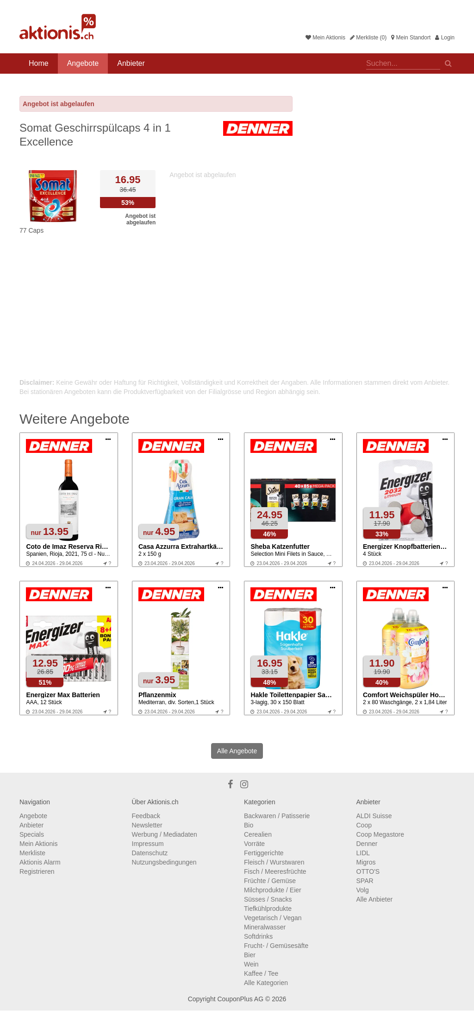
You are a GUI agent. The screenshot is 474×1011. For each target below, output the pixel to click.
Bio (248, 825)
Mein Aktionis (325, 37)
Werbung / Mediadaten (164, 834)
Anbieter (131, 63)
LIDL (363, 853)
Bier (250, 955)
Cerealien (258, 834)
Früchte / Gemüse (270, 880)
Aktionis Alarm (40, 862)
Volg (362, 890)
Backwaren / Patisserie (277, 816)
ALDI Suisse (374, 816)
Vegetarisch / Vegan (273, 918)
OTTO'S (368, 871)
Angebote (83, 63)
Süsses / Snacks (268, 899)
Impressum (148, 843)
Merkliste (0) (368, 37)
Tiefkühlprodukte (268, 908)
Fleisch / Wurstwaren (274, 862)
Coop (364, 825)
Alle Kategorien (266, 982)
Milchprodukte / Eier (272, 890)
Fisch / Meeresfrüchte (275, 871)
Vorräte (254, 843)
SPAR (365, 880)
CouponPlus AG (240, 999)
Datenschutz (150, 853)
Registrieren (36, 871)
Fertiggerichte (264, 853)
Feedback (146, 816)
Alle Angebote (237, 751)
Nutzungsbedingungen (164, 862)
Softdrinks (258, 936)
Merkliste (32, 853)
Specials (31, 834)
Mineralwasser (265, 927)
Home (39, 63)
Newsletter (147, 825)
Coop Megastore (380, 834)
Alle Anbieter (374, 899)
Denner (367, 843)
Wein (251, 964)
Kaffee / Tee (261, 973)
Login (445, 37)
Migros (366, 862)
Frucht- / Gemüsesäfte (276, 945)
